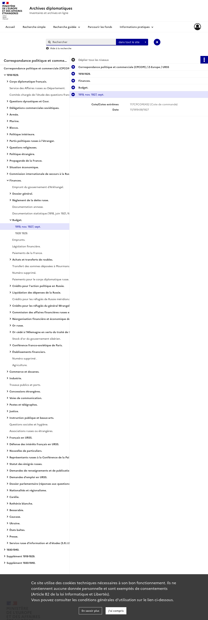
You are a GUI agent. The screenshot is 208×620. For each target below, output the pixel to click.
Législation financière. (26, 246)
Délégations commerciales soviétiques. (34, 108)
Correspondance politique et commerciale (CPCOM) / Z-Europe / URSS (41, 68)
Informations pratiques (135, 27)
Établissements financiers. (29, 352)
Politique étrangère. (22, 154)
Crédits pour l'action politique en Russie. (38, 286)
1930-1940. (13, 549)
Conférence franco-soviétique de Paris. (37, 345)
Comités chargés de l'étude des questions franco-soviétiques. (47, 94)
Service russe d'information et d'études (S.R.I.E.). (40, 543)
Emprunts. (18, 240)
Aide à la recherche (60, 48)
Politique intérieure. (22, 134)
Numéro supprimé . (24, 358)
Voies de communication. (25, 398)
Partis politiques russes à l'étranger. (32, 141)
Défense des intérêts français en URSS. (34, 444)
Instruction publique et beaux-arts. (31, 418)
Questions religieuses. (23, 147)
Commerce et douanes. (24, 371)
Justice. (14, 411)
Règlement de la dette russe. (30, 200)
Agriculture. (19, 365)
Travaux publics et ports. (25, 385)
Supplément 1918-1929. (21, 556)
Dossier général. (22, 193)
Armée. (14, 114)
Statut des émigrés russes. (25, 464)
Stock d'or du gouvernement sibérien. (36, 338)
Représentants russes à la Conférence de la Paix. (40, 457)
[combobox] (132, 42)
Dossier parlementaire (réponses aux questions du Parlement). (47, 483)
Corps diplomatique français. (28, 81)
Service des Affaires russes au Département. (37, 88)
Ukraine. (14, 523)
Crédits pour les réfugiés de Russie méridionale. (42, 299)
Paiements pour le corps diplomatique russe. (40, 279)
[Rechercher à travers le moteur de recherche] (83, 42)
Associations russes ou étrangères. (31, 431)
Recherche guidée (64, 27)
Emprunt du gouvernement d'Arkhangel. (38, 187)
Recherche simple (34, 27)
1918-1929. (13, 75)
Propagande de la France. (25, 160)
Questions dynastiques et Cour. (29, 101)
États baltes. (17, 530)
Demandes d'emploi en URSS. (28, 477)
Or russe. (18, 325)
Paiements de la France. (27, 253)
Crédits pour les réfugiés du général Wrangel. (41, 305)
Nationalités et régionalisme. (28, 490)
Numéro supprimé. (24, 272)
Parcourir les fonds (100, 27)
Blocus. (14, 127)
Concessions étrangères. (25, 391)
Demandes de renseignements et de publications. (41, 470)
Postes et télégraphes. (23, 404)
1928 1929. (21, 233)
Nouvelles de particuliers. (25, 451)
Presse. (13, 536)
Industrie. (15, 378)
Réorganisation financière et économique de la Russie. (47, 319)
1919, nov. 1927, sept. (28, 226)
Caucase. (15, 516)
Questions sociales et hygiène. (28, 424)
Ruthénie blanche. (21, 503)
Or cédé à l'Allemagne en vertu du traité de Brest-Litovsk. (49, 332)
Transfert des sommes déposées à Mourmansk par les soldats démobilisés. (50, 266)
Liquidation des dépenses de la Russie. (36, 292)
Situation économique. (24, 167)
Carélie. (14, 497)
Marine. (14, 121)
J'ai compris (116, 610)
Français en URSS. (20, 437)
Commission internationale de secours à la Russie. (41, 174)
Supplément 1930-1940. (21, 563)
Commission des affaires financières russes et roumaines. (48, 312)
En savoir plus (90, 610)
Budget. (17, 220)
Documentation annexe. (27, 207)
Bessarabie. (16, 510)
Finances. (15, 180)
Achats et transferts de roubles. (32, 259)
